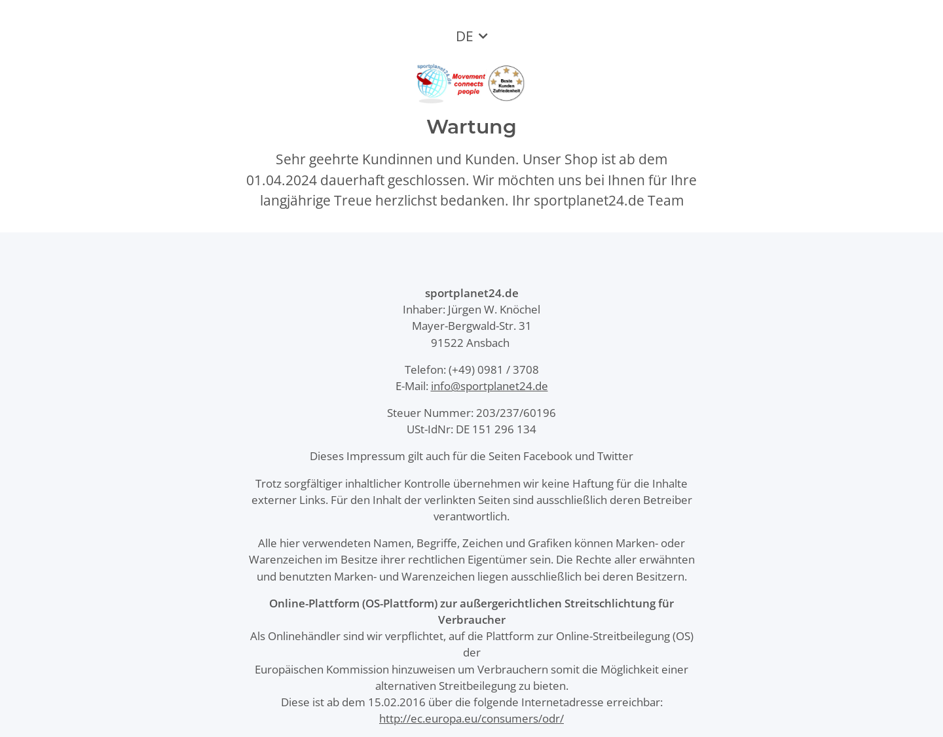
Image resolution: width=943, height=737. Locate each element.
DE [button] (464, 36)
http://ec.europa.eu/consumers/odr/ (471, 718)
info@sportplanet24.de (489, 385)
